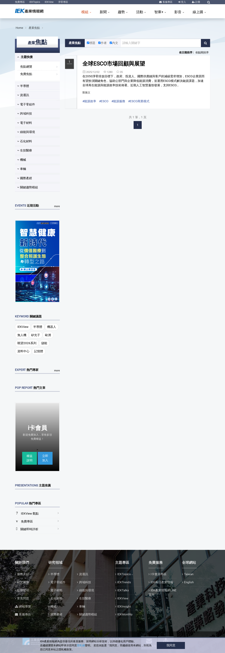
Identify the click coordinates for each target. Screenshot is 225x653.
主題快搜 (25, 57)
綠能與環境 (26, 132)
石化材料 (24, 141)
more (57, 206)
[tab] (37, 57)
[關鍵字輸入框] (161, 43)
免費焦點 (26, 74)
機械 (21, 159)
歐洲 (48, 335)
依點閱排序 (202, 52)
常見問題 (23, 598)
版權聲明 (23, 590)
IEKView (49, 2)
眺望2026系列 (26, 343)
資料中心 (23, 351)
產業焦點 (34, 28)
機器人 (51, 327)
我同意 (170, 645)
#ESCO (103, 101)
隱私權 (81, 645)
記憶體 (38, 351)
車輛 (21, 169)
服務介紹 (23, 574)
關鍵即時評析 (29, 529)
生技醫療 (24, 150)
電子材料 (24, 123)
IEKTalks (123, 590)
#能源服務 (118, 101)
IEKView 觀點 (30, 513)
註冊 (197, 2)
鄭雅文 (86, 92)
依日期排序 (185, 52)
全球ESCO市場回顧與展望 (113, 64)
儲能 (44, 343)
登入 (183, 2)
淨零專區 (63, 2)
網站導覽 (25, 606)
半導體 (23, 86)
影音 (178, 12)
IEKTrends (124, 582)
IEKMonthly (125, 614)
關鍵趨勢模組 (27, 187)
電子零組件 (26, 104)
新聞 (104, 12)
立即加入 (45, 458)
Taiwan (188, 574)
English (189, 582)
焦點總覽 (26, 66)
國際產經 (24, 178)
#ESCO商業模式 (138, 101)
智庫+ (159, 12)
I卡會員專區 (158, 574)
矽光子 (35, 335)
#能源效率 (89, 101)
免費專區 (20, 2)
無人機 (21, 335)
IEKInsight (124, 606)
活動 (140, 12)
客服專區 (167, 2)
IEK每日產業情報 (162, 582)
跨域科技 (24, 113)
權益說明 (30, 458)
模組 (85, 12)
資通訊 (23, 95)
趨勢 (122, 12)
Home (19, 28)
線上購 (198, 12)
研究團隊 (23, 582)
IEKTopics (34, 2)
